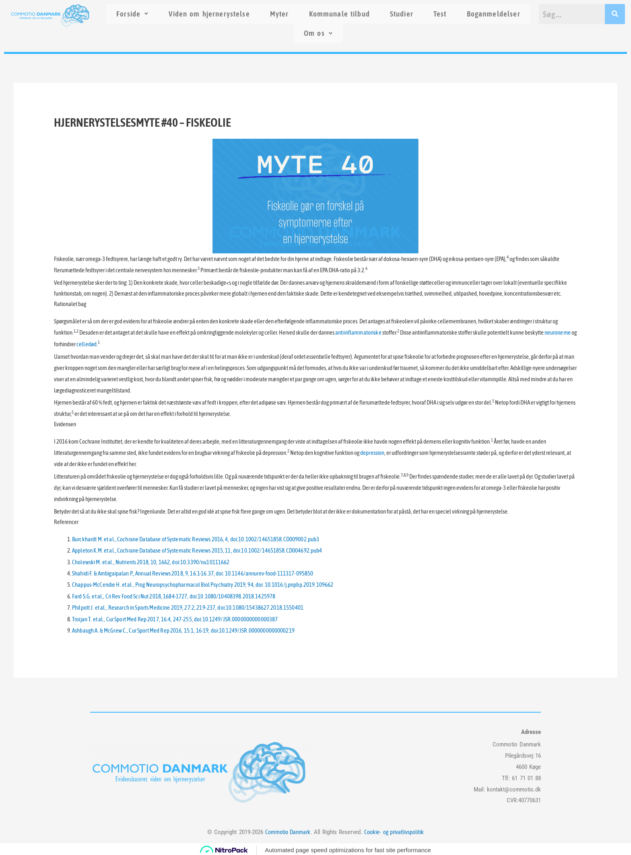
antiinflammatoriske (357, 333)
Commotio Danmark (287, 829)
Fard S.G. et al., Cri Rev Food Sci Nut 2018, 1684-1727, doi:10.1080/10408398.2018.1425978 (171, 594)
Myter (279, 13)
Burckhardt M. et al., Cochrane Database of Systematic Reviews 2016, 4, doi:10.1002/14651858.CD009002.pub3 (192, 538)
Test (440, 13)
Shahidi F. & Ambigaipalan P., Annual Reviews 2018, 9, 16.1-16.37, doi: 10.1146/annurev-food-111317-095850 (189, 572)
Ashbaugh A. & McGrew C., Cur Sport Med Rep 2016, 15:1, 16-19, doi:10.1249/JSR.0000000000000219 (180, 628)
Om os (318, 33)
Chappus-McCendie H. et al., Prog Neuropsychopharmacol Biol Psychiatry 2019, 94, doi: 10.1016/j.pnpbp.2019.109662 (199, 583)
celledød (86, 344)
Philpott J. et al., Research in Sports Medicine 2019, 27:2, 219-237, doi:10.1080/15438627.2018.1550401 (185, 605)
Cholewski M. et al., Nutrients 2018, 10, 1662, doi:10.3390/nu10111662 (149, 561)
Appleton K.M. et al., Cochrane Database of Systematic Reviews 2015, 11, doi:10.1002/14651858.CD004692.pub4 (194, 550)
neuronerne (556, 333)
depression (372, 452)
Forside (132, 13)
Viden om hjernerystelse (209, 13)
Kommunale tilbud (339, 13)
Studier (401, 13)
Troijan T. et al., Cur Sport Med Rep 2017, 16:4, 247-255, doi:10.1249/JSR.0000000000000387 (172, 617)
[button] (132, 14)
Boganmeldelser (493, 13)
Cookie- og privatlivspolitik (394, 829)
